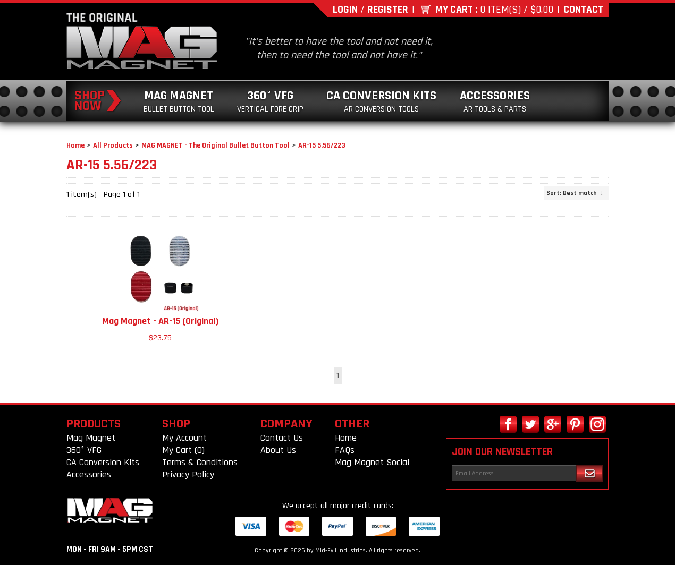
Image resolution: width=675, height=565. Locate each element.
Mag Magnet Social (372, 462)
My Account (184, 438)
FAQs (345, 450)
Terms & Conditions (200, 462)
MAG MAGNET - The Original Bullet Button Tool (215, 145)
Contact (583, 9)
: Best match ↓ (574, 193)
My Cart (454, 9)
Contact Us (281, 438)
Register (387, 9)
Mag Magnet (179, 101)
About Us (278, 450)
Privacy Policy (188, 474)
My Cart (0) (183, 450)
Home (75, 145)
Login (345, 9)
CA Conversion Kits (381, 101)
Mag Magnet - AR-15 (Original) (160, 321)
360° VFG (270, 101)
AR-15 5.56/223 (321, 145)
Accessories (495, 101)
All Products (113, 145)
